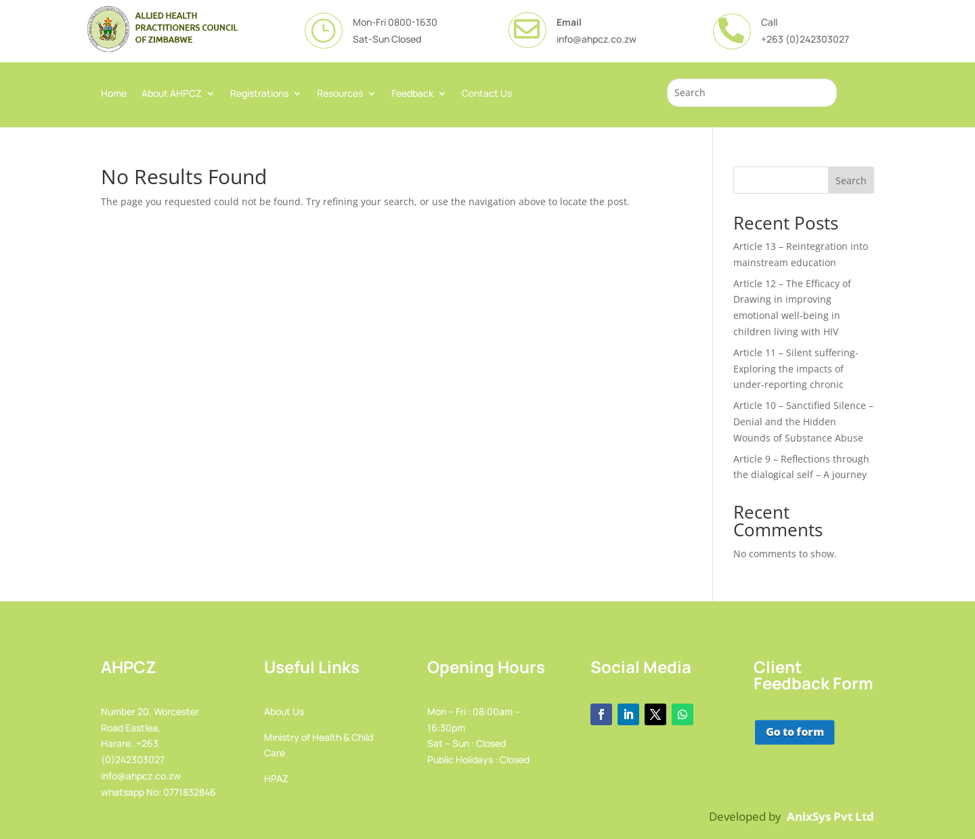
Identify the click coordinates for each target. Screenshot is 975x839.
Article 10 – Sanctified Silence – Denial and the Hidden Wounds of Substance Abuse (803, 421)
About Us (284, 711)
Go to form (793, 731)
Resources (340, 94)
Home (114, 94)
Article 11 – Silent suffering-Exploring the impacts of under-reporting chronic (796, 368)
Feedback (412, 94)
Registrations (259, 94)
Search (851, 180)
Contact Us (487, 94)
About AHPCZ (172, 94)
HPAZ (276, 778)
